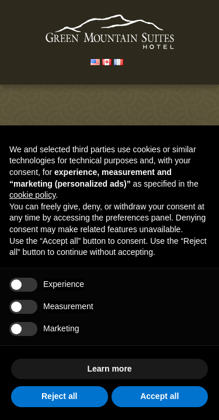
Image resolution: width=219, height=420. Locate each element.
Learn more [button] (109, 368)
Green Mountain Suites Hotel (110, 32)
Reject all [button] (59, 396)
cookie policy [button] (32, 195)
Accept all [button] (159, 396)
